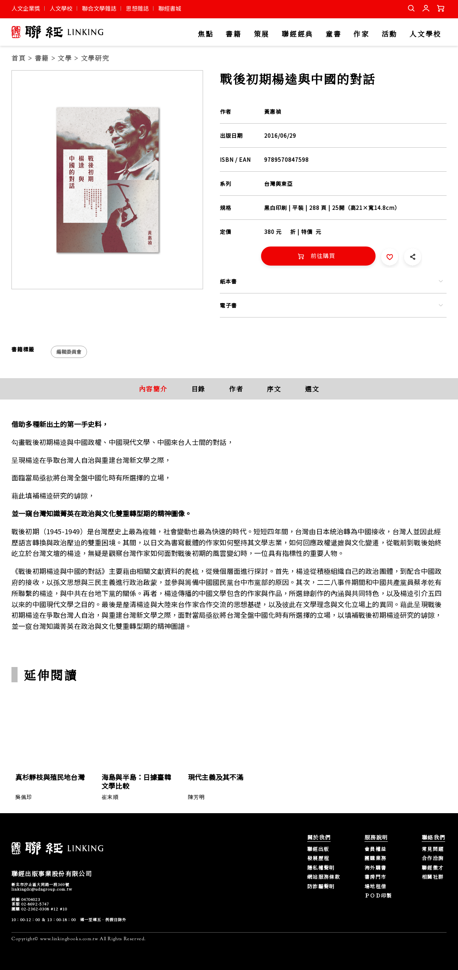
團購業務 (375, 858)
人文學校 (61, 8)
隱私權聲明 (321, 868)
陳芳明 (196, 797)
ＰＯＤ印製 (378, 896)
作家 (361, 34)
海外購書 (375, 868)
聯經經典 (297, 34)
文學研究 (95, 58)
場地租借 (375, 886)
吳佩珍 (23, 797)
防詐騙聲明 (321, 886)
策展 (261, 34)
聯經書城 (169, 8)
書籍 (233, 34)
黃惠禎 (272, 111)
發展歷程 (318, 858)
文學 (65, 58)
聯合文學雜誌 (99, 8)
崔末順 (110, 797)
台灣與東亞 (278, 183)
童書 (333, 34)
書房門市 (375, 877)
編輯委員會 (68, 351)
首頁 (18, 58)
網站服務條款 (323, 877)
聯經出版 (318, 849)
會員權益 (375, 849)
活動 (389, 34)
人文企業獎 (25, 8)
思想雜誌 (137, 8)
